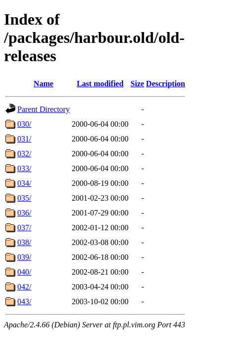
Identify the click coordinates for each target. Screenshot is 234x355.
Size (137, 83)
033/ (24, 168)
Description (165, 83)
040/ (24, 272)
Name (43, 83)
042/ (24, 287)
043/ (24, 301)
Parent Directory (43, 109)
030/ (24, 124)
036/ (24, 213)
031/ (24, 139)
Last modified (100, 83)
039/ (24, 257)
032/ (24, 153)
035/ (24, 198)
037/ (24, 227)
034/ (24, 183)
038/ (24, 242)
